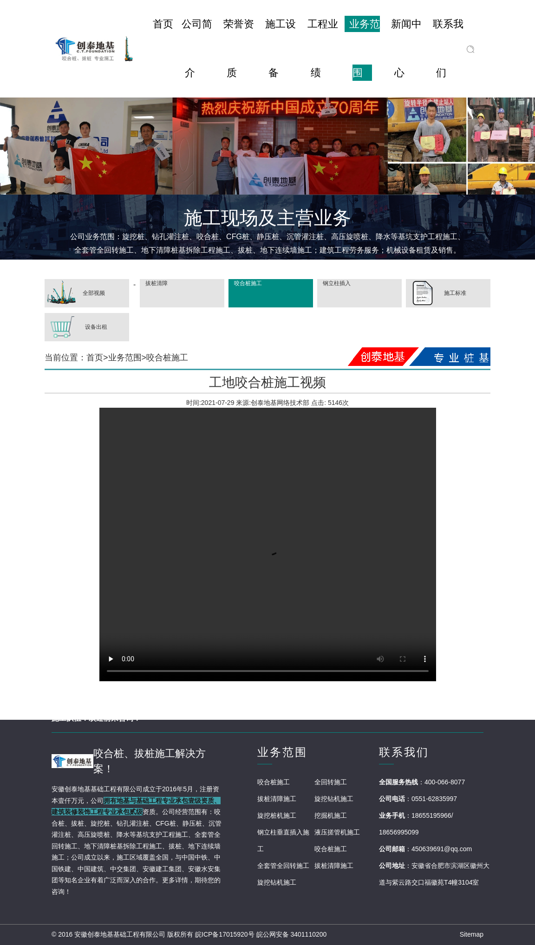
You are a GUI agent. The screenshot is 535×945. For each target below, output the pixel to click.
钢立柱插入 (336, 283)
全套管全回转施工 (283, 865)
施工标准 (436, 293)
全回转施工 (330, 782)
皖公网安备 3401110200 (291, 934)
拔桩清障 (156, 283)
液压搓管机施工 (337, 832)
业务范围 (125, 357)
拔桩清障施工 (276, 798)
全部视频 (75, 293)
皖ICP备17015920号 (224, 934)
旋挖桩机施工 (276, 815)
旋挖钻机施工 (333, 798)
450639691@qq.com (441, 849)
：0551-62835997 (431, 798)
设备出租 (76, 327)
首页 (94, 357)
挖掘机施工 (330, 815)
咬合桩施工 (247, 283)
